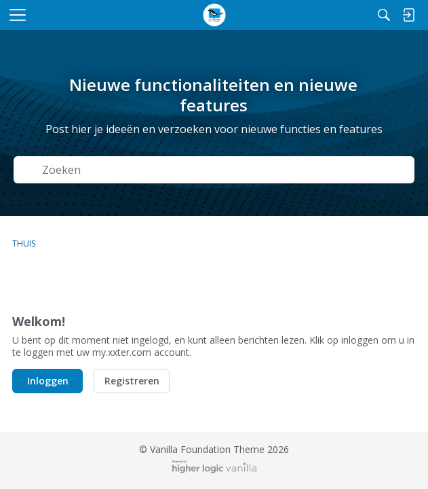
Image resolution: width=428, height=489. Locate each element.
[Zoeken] (384, 15)
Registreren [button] (131, 380)
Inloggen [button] (48, 380)
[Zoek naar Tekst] (224, 169)
